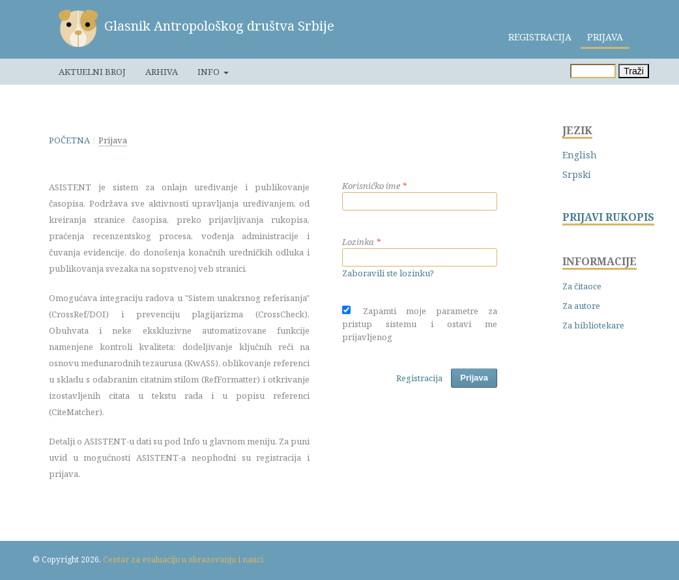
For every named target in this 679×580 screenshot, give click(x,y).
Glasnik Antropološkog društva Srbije (219, 26)
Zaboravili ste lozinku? (388, 273)
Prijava (605, 37)
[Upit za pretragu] (593, 71)
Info (209, 72)
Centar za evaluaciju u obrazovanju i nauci (183, 559)
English (579, 155)
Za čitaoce (581, 286)
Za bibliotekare (593, 325)
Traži (634, 71)
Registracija (539, 37)
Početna (69, 140)
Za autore (581, 306)
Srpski (576, 174)
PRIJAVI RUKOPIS (608, 217)
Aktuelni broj (92, 72)
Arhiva (161, 72)
